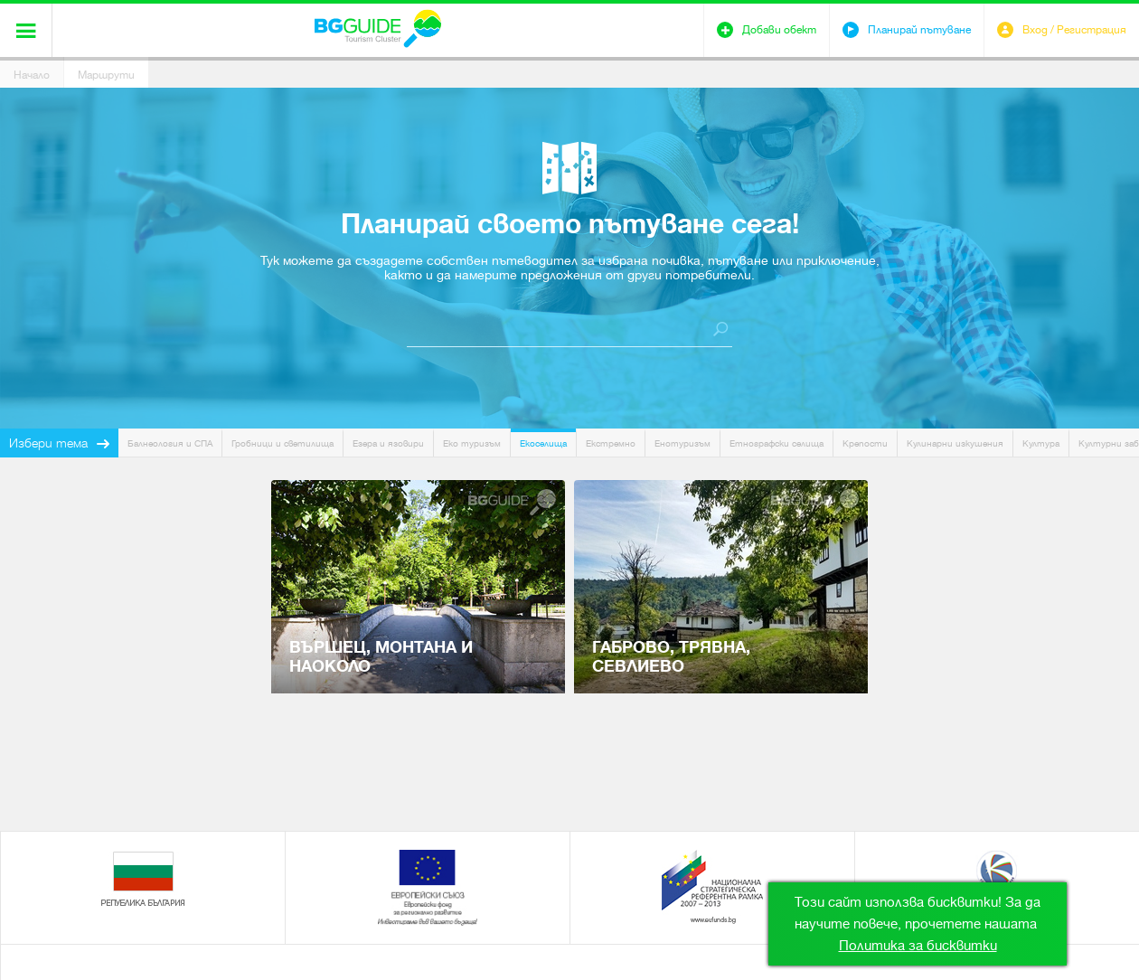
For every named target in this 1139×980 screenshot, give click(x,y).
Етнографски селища (777, 443)
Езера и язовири (388, 443)
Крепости (865, 443)
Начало (32, 75)
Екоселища (543, 443)
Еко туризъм (472, 443)
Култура (1040, 443)
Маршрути (106, 75)
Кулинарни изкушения (955, 443)
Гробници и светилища (282, 443)
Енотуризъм (682, 443)
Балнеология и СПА (169, 443)
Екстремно (610, 443)
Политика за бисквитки (918, 946)
